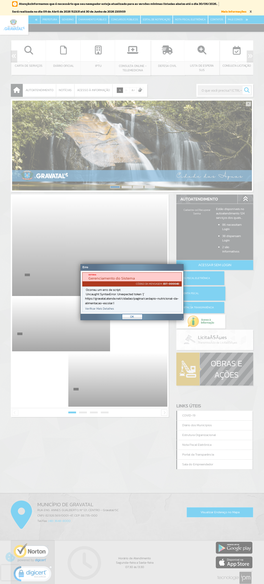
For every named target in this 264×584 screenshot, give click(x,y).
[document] (132, 292)
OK (132, 317)
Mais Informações (233, 11)
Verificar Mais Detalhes (99, 309)
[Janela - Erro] (132, 292)
